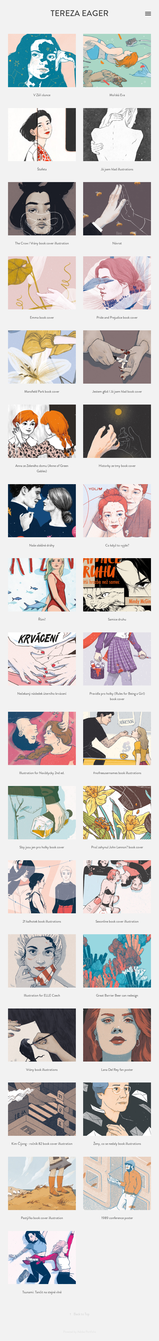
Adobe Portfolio (86, 1332)
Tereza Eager (80, 13)
